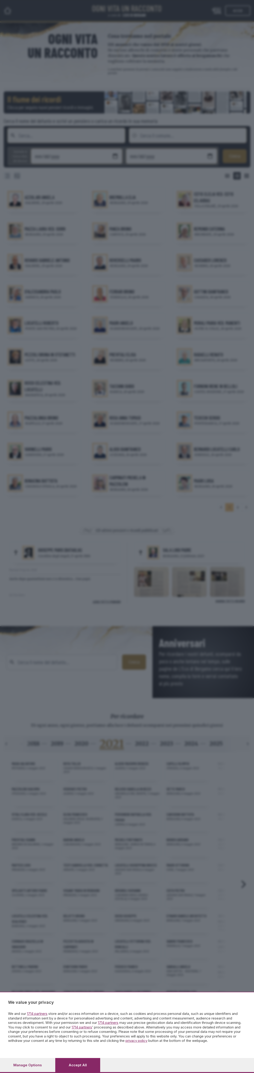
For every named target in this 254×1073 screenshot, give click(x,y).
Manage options (27, 1065)
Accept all (78, 1065)
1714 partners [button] (37, 1013)
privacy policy (136, 1040)
